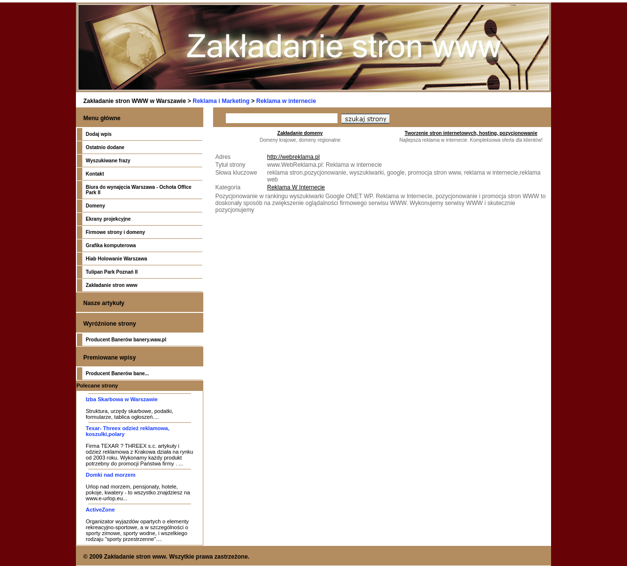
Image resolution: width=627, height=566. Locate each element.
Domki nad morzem (110, 475)
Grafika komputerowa (111, 245)
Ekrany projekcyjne (108, 219)
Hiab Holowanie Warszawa (116, 258)
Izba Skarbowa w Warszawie (122, 399)
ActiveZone (100, 510)
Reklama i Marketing (221, 101)
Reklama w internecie (286, 101)
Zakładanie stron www (112, 285)
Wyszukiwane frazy (108, 160)
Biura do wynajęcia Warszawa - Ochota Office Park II (139, 189)
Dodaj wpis (99, 134)
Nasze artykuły (103, 303)
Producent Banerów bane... (117, 373)
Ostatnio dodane (105, 147)
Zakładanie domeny (300, 133)
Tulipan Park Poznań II (112, 272)
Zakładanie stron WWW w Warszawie (134, 101)
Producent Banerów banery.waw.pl (126, 339)
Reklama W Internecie (296, 187)
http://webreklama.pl (293, 157)
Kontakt (95, 174)
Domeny (95, 205)
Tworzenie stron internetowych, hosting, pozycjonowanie (471, 133)
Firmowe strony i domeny (115, 232)
